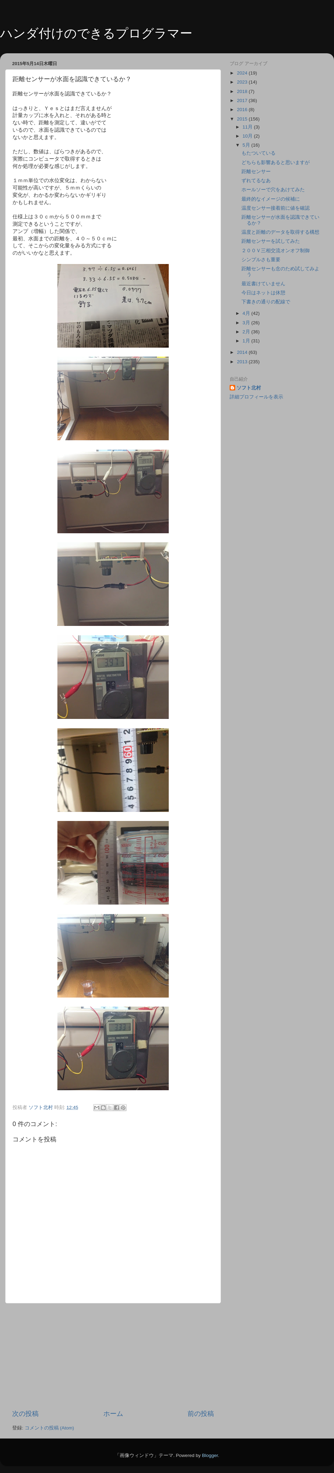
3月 (246, 322)
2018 (243, 91)
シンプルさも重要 (260, 259)
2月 (246, 331)
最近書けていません (263, 283)
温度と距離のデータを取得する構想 (280, 232)
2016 (243, 109)
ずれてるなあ (256, 180)
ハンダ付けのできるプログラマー (96, 33)
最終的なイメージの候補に (270, 199)
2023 (243, 82)
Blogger (210, 1455)
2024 (243, 73)
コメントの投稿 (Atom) (49, 1428)
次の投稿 (25, 1413)
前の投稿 (201, 1413)
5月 (246, 145)
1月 (246, 340)
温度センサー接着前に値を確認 (275, 208)
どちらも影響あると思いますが (275, 162)
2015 (243, 119)
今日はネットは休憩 (263, 292)
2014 (243, 352)
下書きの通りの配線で (265, 301)
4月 (246, 313)
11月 (248, 127)
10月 (248, 136)
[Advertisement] (113, 1356)
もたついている (258, 153)
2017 (243, 100)
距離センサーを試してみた (270, 241)
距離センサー (256, 171)
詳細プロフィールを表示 (256, 397)
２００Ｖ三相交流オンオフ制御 (275, 250)
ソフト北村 (249, 387)
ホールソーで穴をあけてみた (273, 189)
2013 (243, 361)
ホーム (113, 1413)
